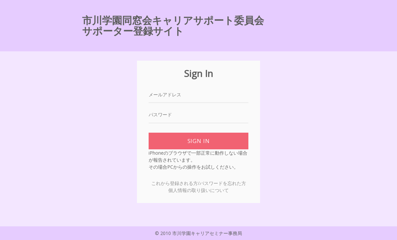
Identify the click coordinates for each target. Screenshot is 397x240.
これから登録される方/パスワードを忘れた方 (198, 183)
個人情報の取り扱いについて (198, 190)
